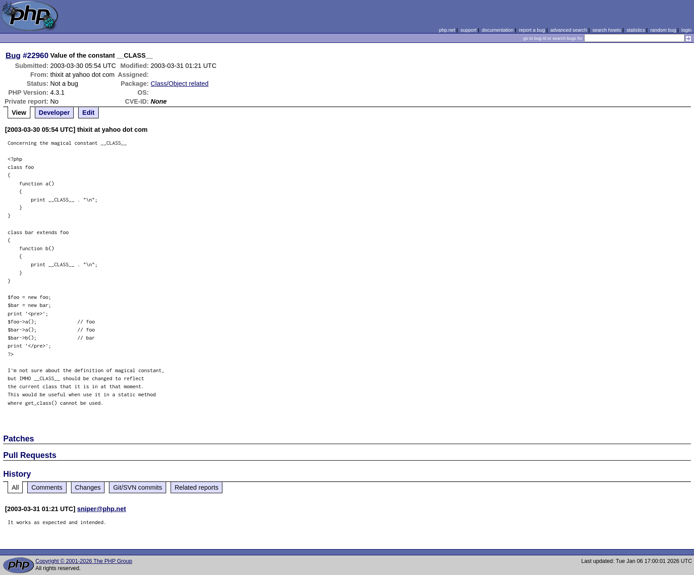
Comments (47, 487)
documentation (498, 30)
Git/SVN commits (137, 487)
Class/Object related (180, 83)
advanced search (568, 30)
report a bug (532, 30)
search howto (606, 30)
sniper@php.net (101, 508)
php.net (447, 30)
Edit (88, 112)
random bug (663, 30)
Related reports (196, 487)
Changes (88, 487)
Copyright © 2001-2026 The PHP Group (83, 561)
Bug (13, 55)
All (15, 487)
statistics (636, 30)
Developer (54, 112)
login (686, 30)
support (468, 30)
